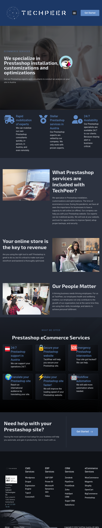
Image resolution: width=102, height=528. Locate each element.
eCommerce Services (91, 457)
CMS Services (29, 457)
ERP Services (49, 457)
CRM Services (69, 457)
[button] (74, 13)
